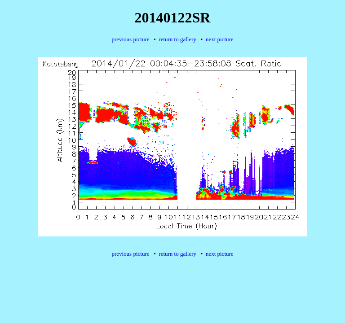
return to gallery (177, 39)
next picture (220, 39)
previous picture (130, 39)
